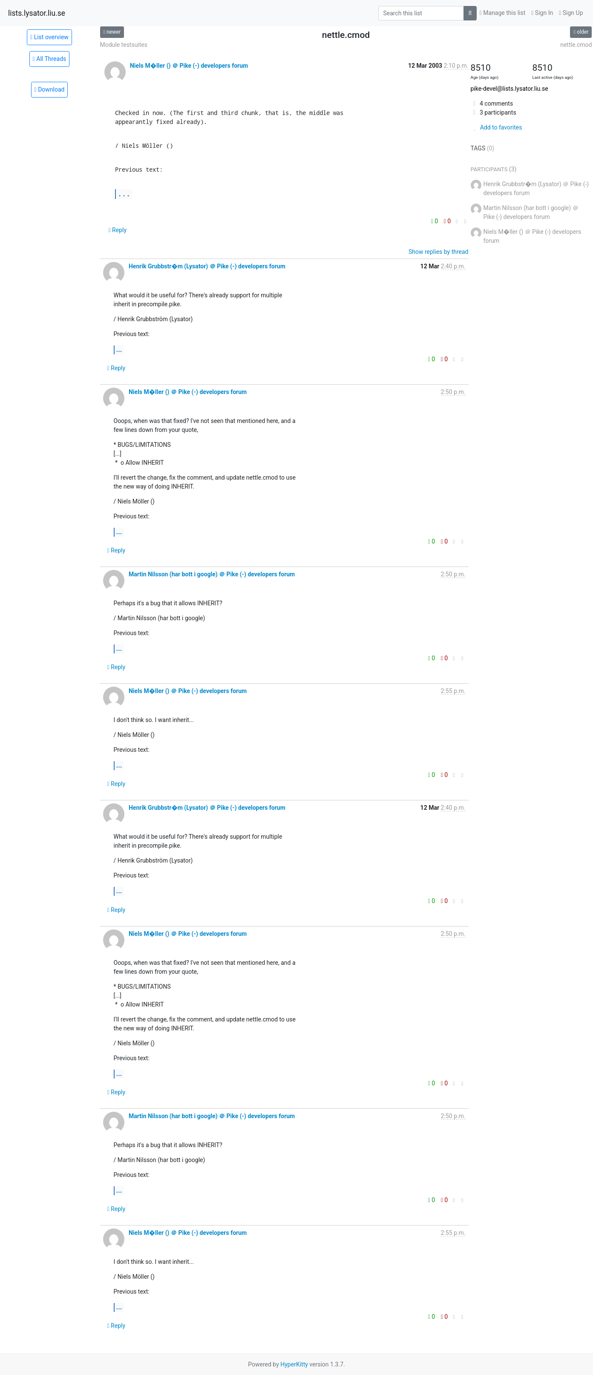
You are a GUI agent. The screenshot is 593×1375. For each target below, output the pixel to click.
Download (50, 89)
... (124, 193)
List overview (49, 37)
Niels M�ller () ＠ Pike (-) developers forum (189, 65)
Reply (118, 230)
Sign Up (571, 12)
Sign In (542, 12)
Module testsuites (124, 44)
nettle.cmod (576, 44)
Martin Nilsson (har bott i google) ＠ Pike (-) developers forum (212, 574)
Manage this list (503, 12)
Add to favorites (496, 127)
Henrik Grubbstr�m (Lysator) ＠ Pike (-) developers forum (207, 266)
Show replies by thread (439, 251)
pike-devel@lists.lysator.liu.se (509, 88)
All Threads (49, 58)
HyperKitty (294, 1364)
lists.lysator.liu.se (36, 13)
